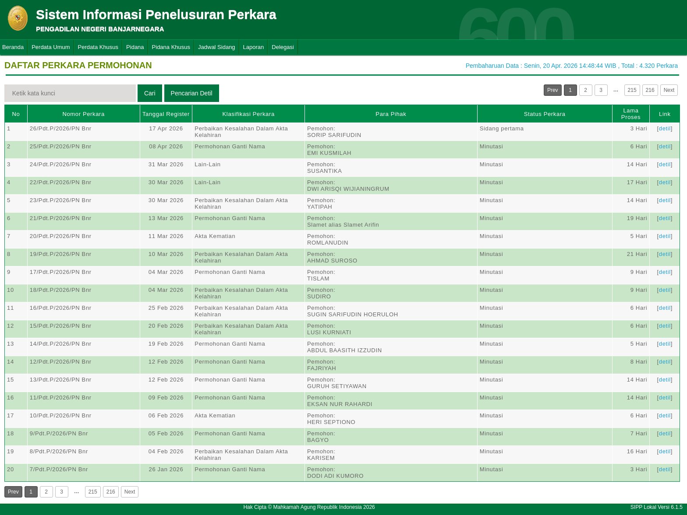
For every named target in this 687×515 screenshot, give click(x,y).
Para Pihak (390, 114)
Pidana (135, 47)
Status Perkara (545, 114)
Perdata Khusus (98, 47)
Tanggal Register (166, 114)
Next (669, 90)
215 (632, 90)
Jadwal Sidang (216, 47)
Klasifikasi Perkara (249, 114)
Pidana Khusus (171, 47)
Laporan (253, 47)
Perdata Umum (51, 47)
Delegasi (283, 47)
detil (665, 128)
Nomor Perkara (83, 114)
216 (650, 90)
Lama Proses (631, 113)
